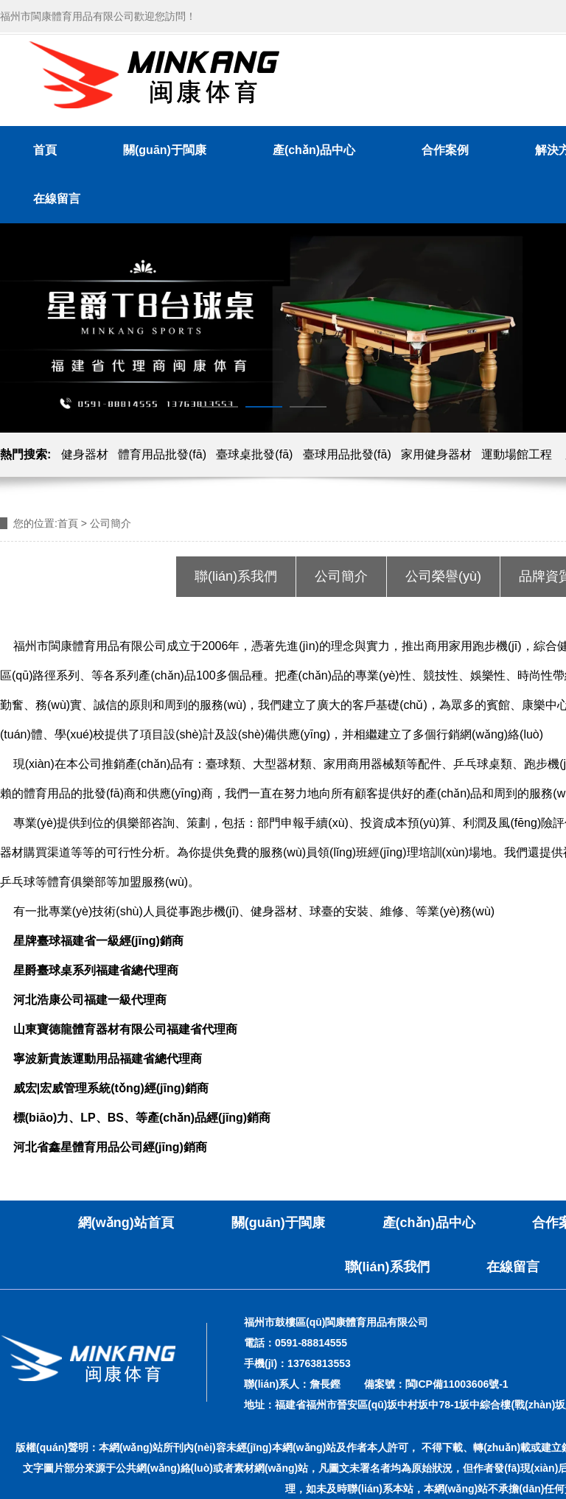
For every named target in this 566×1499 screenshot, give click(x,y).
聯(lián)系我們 (236, 576)
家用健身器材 (436, 454)
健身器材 (84, 454)
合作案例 (445, 150)
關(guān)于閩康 (164, 150)
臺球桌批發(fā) (254, 454)
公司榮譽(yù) (443, 576)
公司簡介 (341, 576)
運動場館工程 (516, 454)
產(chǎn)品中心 (314, 150)
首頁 (45, 150)
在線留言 (56, 198)
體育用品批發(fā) (162, 454)
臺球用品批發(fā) (347, 454)
